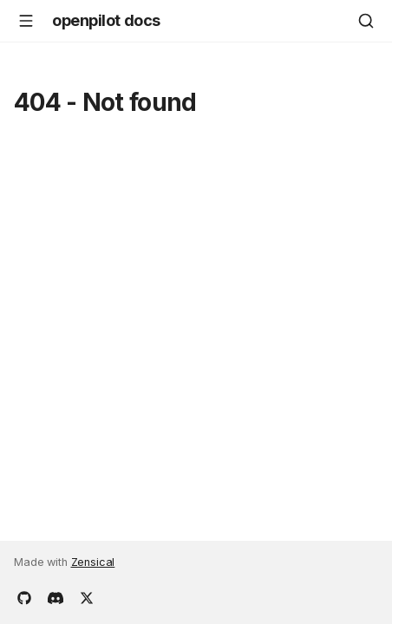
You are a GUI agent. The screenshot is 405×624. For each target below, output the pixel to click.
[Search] (366, 20)
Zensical (93, 562)
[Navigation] (26, 20)
